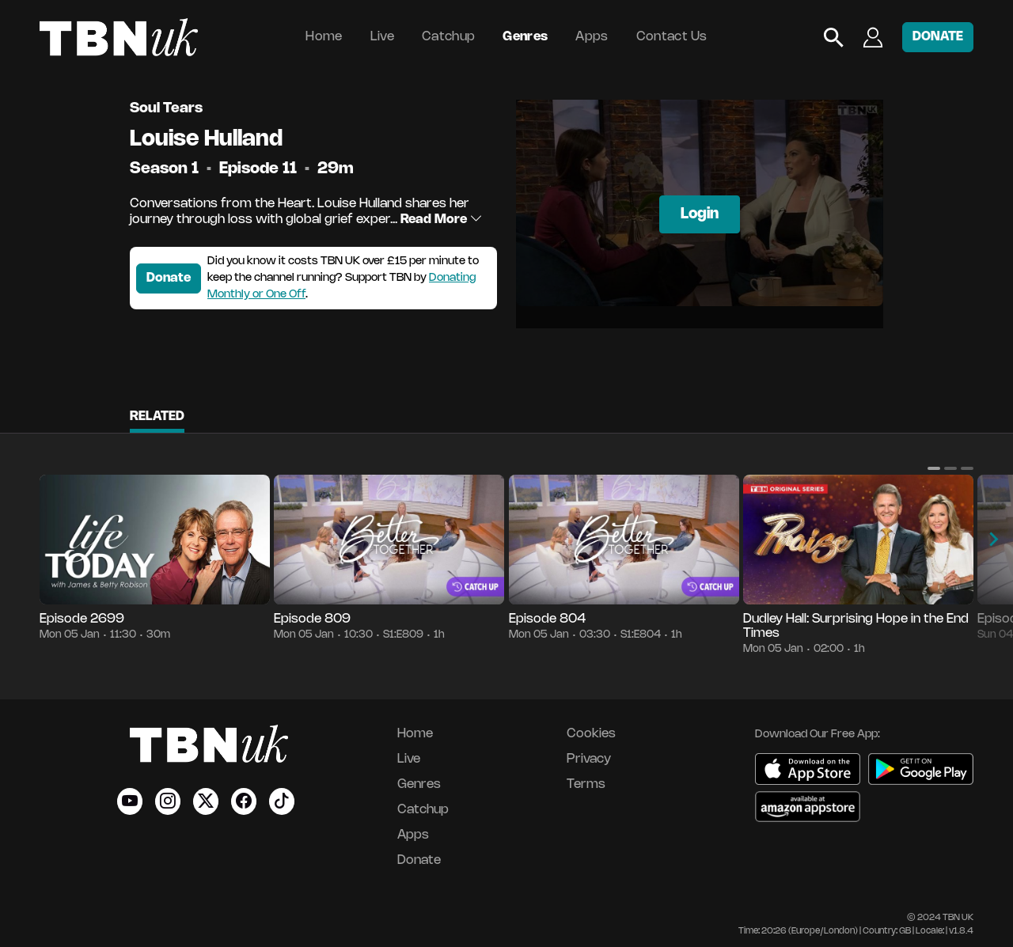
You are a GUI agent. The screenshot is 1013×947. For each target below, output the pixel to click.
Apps (591, 37)
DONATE (937, 37)
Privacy (589, 759)
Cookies (591, 734)
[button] (934, 468)
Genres (525, 37)
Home (323, 37)
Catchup (448, 37)
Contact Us (672, 37)
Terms (586, 784)
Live (382, 37)
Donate (168, 278)
